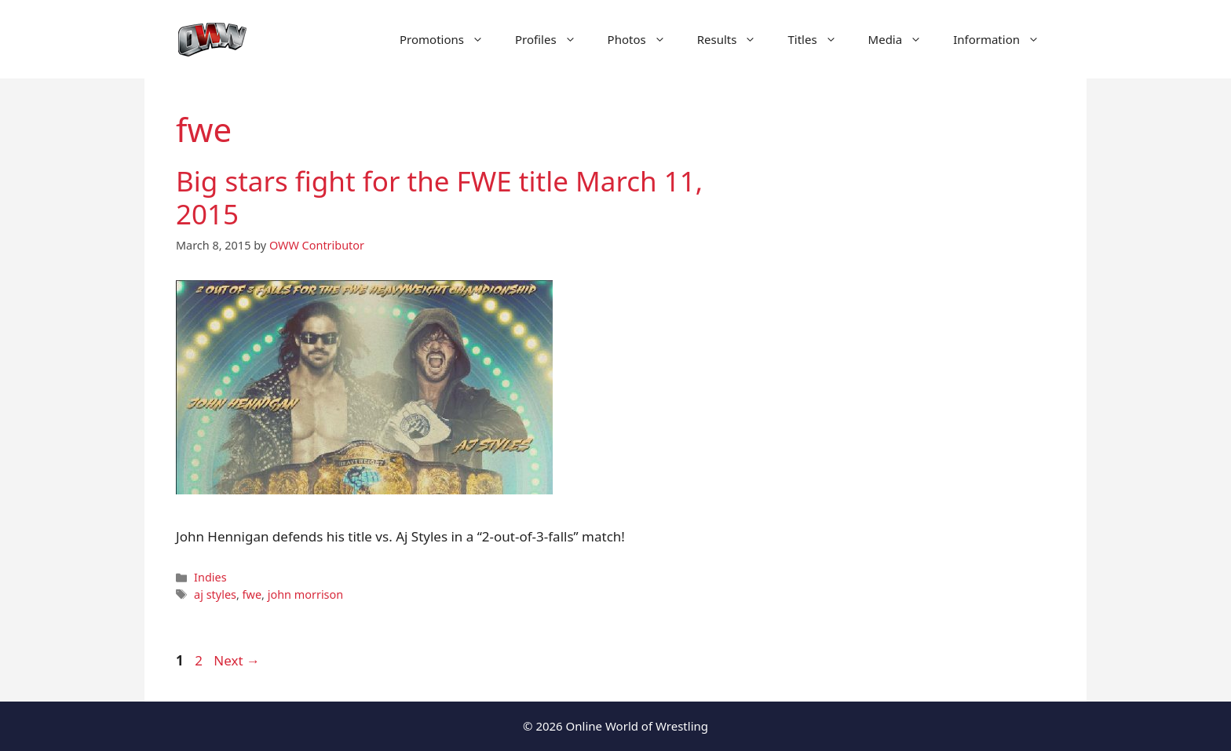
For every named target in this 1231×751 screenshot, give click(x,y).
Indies (210, 577)
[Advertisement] (923, 376)
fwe (252, 594)
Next (237, 660)
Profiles (553, 39)
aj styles (215, 594)
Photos (644, 39)
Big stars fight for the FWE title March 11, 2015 (439, 197)
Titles (819, 39)
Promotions (449, 39)
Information (1004, 39)
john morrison (306, 594)
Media (903, 39)
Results (735, 39)
